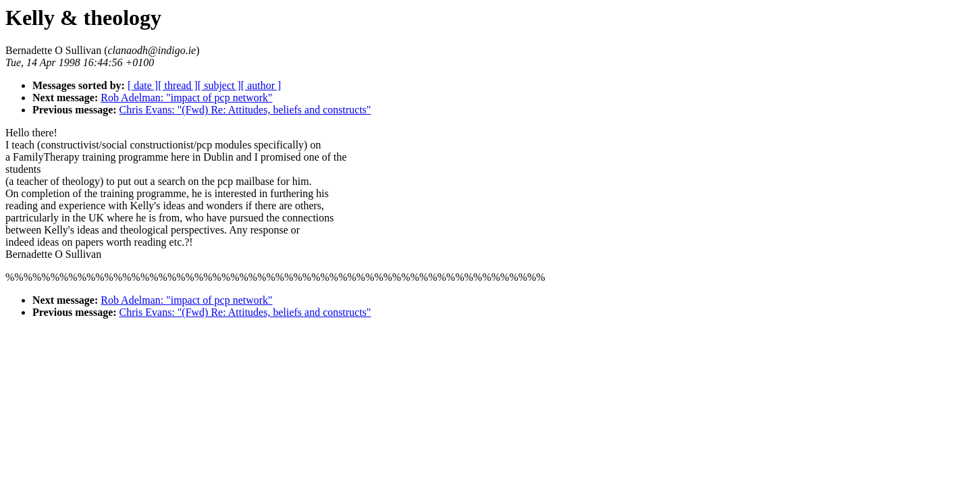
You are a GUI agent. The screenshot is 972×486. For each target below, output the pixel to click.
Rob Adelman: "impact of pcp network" (186, 97)
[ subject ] (219, 85)
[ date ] (143, 85)
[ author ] (261, 85)
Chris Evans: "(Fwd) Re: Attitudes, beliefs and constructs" (245, 109)
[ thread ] (178, 85)
